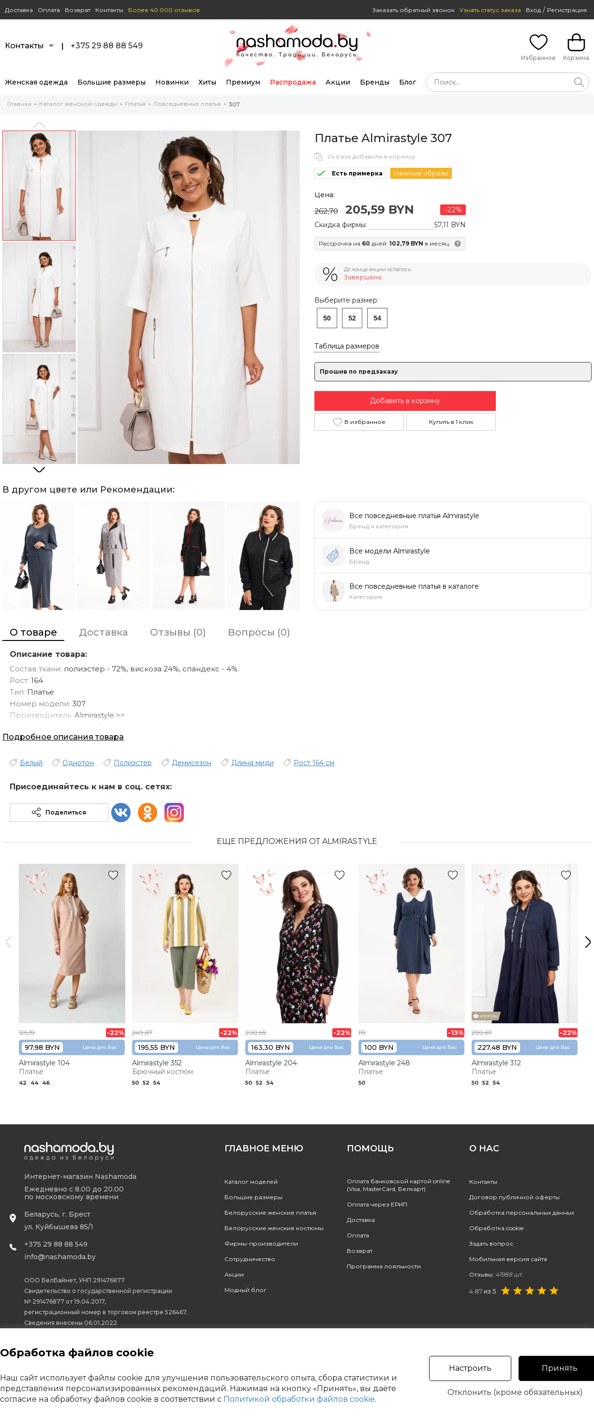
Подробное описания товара (63, 736)
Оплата (49, 10)
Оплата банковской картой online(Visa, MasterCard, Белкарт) (398, 1184)
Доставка (19, 10)
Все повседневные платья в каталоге (414, 586)
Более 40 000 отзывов (164, 10)
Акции (338, 82)
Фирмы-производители (261, 1243)
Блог (407, 82)
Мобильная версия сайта (508, 1259)
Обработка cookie (496, 1228)
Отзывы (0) (178, 632)
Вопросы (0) (259, 632)
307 (234, 104)
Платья (135, 103)
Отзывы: (496, 1274)
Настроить (470, 1368)
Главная (19, 103)
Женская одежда (36, 82)
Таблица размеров (346, 346)
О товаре (33, 632)
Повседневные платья (187, 103)
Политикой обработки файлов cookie (299, 1399)
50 (327, 318)
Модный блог (245, 1289)
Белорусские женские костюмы (274, 1228)
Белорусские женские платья (270, 1212)
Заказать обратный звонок (413, 10)
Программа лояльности (384, 1266)
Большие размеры (111, 82)
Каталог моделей (251, 1181)
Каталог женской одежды (78, 103)
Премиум (243, 82)
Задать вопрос (491, 1243)
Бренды (374, 82)
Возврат (77, 10)
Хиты (207, 82)
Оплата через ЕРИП (377, 1204)
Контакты (109, 10)
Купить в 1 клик (451, 421)
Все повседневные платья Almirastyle (414, 515)
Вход (533, 10)
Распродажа (293, 82)
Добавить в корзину (405, 400)
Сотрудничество (249, 1259)
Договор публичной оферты (514, 1197)
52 (352, 318)
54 (377, 318)
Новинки (172, 82)
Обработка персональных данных (521, 1212)
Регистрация (567, 10)
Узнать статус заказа (490, 10)
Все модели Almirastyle (389, 551)
